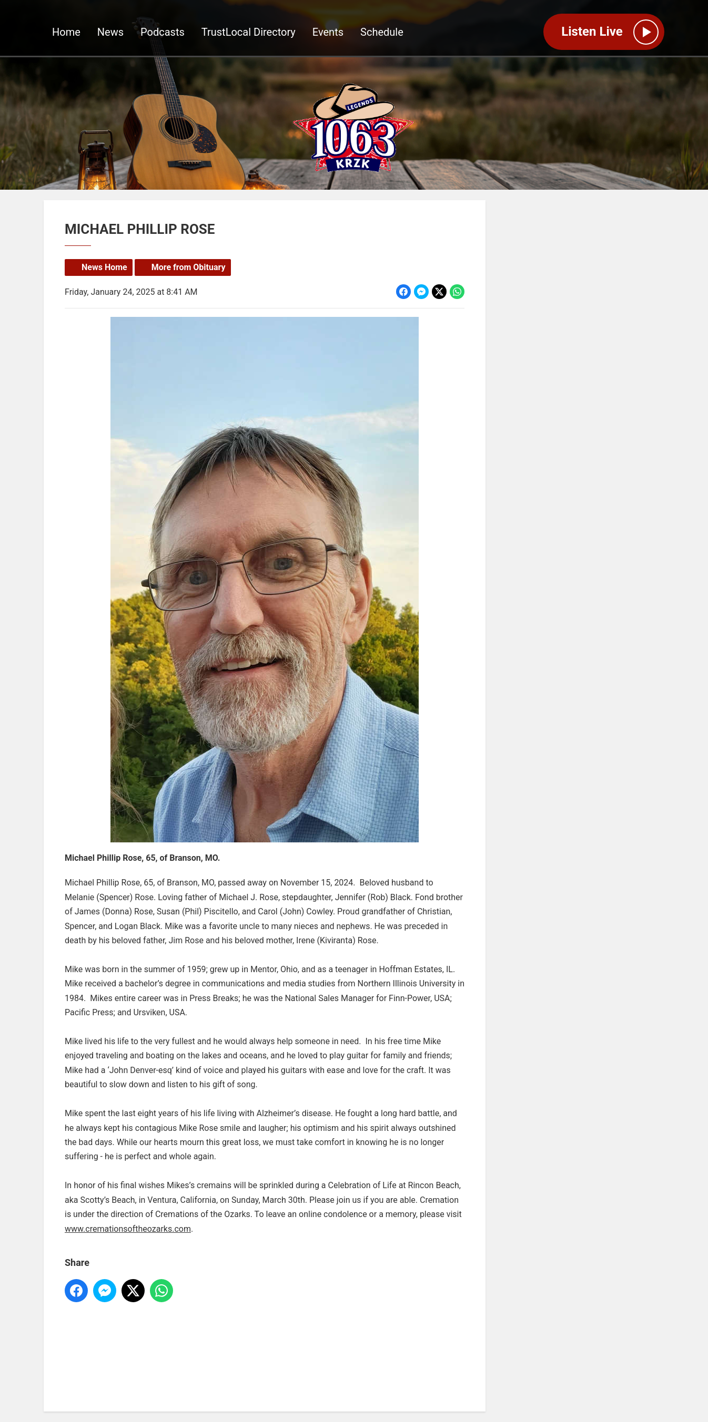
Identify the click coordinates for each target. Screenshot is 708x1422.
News (110, 32)
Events (327, 32)
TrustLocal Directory (248, 32)
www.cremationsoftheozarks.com (128, 1228)
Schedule (381, 32)
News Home (104, 267)
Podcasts (162, 32)
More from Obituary (188, 267)
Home (66, 32)
